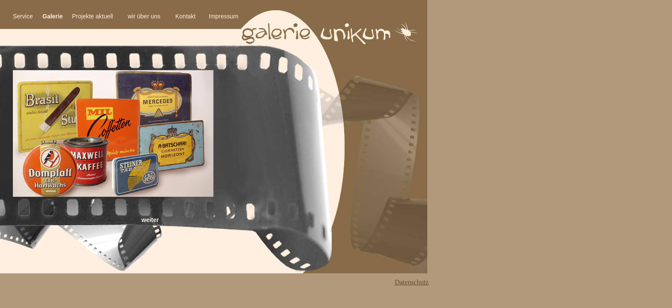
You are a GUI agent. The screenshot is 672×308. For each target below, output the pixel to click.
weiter (150, 219)
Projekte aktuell (92, 16)
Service (23, 16)
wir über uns (144, 16)
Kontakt (185, 16)
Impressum (223, 16)
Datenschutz (412, 282)
